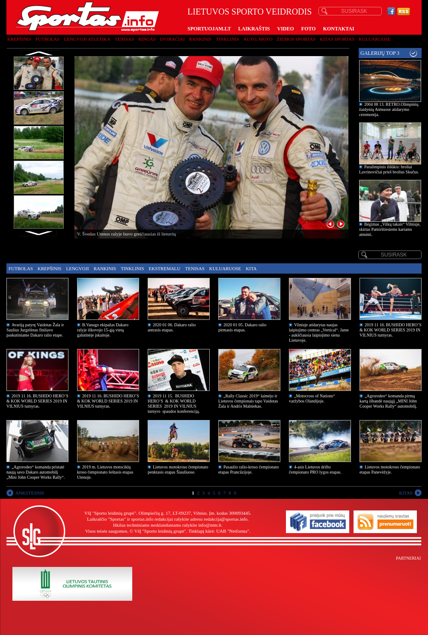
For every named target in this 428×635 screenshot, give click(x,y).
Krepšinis (19, 39)
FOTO (308, 29)
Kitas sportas (337, 39)
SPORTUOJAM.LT (209, 29)
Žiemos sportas (296, 39)
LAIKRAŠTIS (254, 29)
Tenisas (124, 39)
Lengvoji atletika (87, 39)
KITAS (406, 492)
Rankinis (200, 39)
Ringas (147, 39)
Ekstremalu (165, 268)
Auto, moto (258, 39)
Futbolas (48, 39)
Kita (251, 268)
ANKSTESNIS (29, 492)
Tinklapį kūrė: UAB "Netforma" (218, 531)
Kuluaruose (375, 39)
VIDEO (285, 29)
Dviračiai (172, 39)
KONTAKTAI (338, 29)
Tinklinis (227, 39)
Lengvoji (77, 268)
